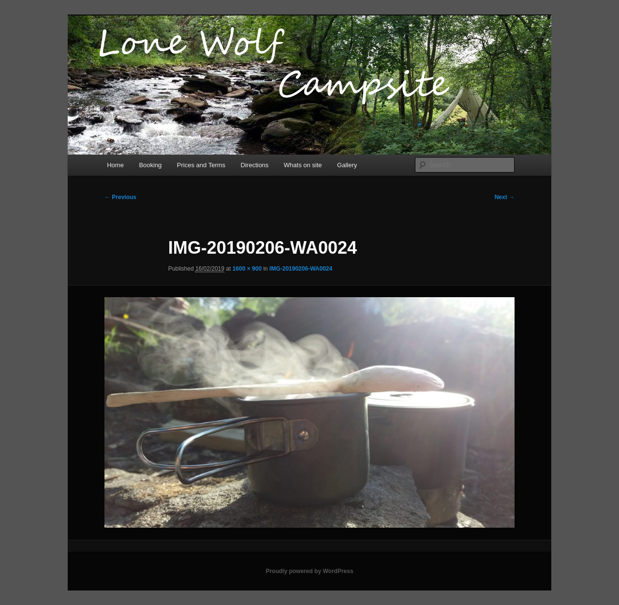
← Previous (120, 197)
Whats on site (303, 165)
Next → (505, 197)
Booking (150, 165)
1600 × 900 (247, 268)
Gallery (347, 165)
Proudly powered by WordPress (309, 571)
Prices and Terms (201, 165)
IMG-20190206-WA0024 (300, 268)
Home (115, 165)
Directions (255, 165)
